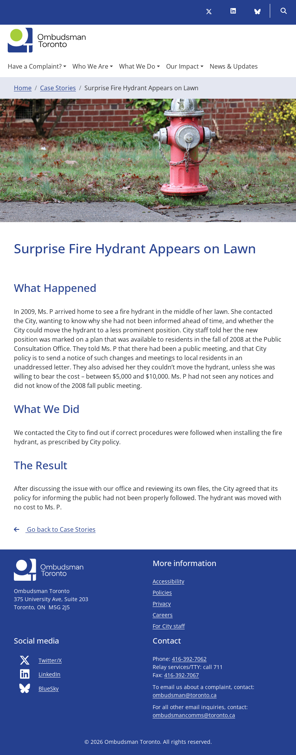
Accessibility (168, 581)
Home (23, 88)
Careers (163, 614)
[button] (37, 66)
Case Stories (58, 88)
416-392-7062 (189, 658)
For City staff (191, 626)
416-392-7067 (181, 675)
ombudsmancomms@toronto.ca (194, 715)
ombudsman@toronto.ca (185, 695)
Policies (162, 592)
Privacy (162, 603)
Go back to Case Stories (55, 529)
